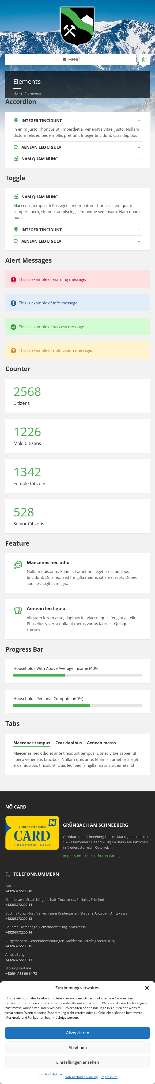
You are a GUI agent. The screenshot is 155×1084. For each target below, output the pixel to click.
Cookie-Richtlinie (49, 1074)
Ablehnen (78, 1047)
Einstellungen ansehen (77, 1062)
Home (17, 93)
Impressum (109, 1077)
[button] (147, 988)
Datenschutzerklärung (81, 1077)
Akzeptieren (77, 1032)
